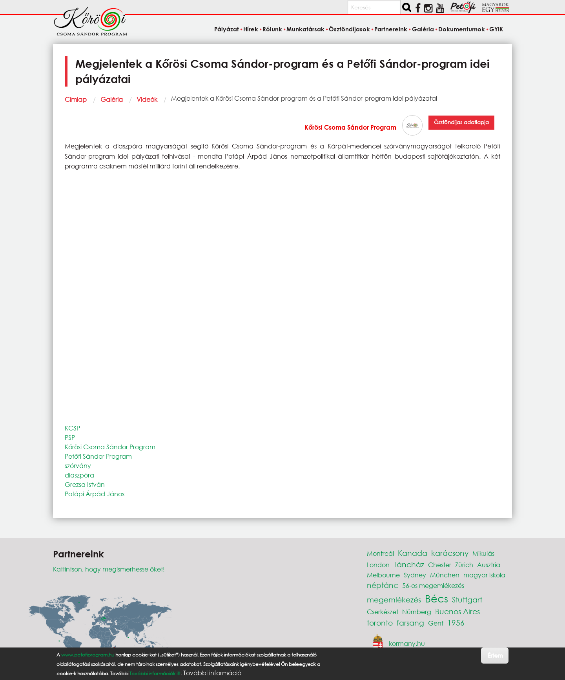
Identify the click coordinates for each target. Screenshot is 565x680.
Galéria (111, 99)
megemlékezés (394, 599)
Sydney (415, 575)
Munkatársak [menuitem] (305, 29)
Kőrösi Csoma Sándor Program (350, 127)
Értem (495, 655)
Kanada (412, 552)
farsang (410, 622)
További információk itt (154, 673)
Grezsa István (85, 484)
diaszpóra (79, 475)
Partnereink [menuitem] (390, 29)
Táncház (409, 564)
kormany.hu (407, 643)
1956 (456, 622)
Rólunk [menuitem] (272, 29)
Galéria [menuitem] (423, 29)
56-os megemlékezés (433, 585)
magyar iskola (484, 575)
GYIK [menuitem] (496, 29)
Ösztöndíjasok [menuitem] (349, 29)
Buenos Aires (457, 611)
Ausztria (488, 565)
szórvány (78, 465)
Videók (147, 99)
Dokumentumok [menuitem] (461, 29)
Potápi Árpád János (94, 494)
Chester (439, 565)
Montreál (380, 553)
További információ (212, 673)
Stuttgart (467, 599)
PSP (70, 437)
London (378, 565)
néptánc (382, 585)
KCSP (72, 428)
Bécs (436, 598)
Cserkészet (382, 612)
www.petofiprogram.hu (87, 654)
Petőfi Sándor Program (98, 456)
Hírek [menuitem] (250, 29)
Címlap (76, 99)
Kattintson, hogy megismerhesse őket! (109, 569)
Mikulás (483, 553)
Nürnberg (416, 612)
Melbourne (383, 575)
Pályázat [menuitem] (226, 29)
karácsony (449, 552)
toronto (380, 622)
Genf (435, 623)
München (444, 575)
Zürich (464, 565)
